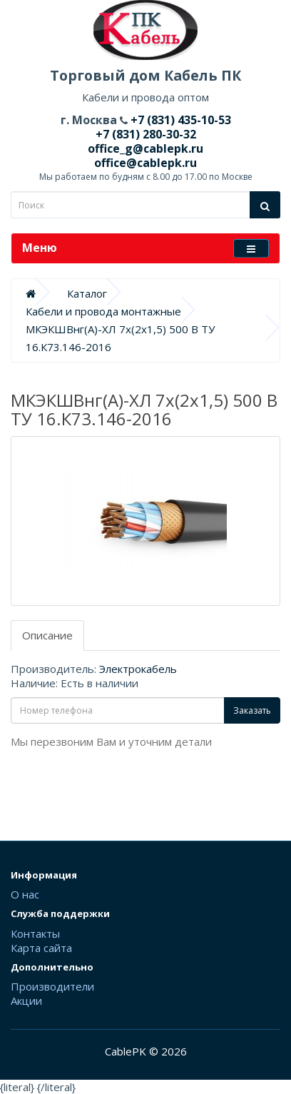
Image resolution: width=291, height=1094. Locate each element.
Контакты (35, 933)
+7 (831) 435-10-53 (179, 120)
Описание (47, 635)
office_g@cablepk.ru (145, 148)
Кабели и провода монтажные (103, 311)
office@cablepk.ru (145, 163)
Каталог (87, 293)
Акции (26, 1000)
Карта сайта (41, 948)
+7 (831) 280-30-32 (146, 134)
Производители (52, 986)
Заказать (252, 710)
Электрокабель (138, 669)
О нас (25, 894)
